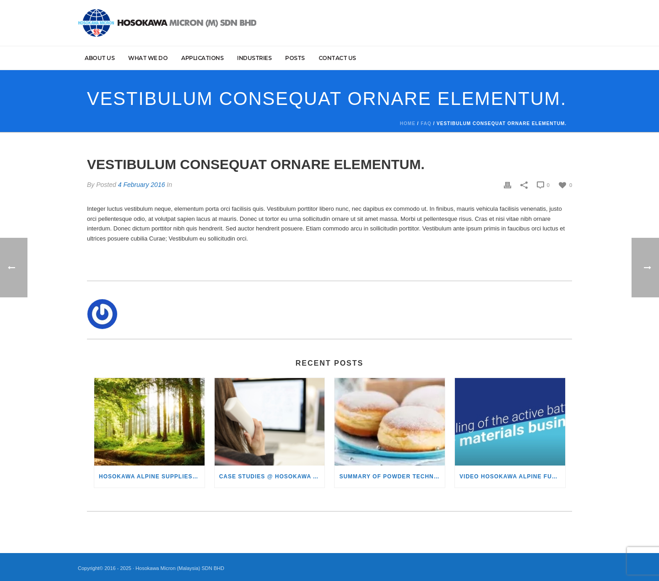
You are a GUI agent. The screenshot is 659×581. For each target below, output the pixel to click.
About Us (99, 58)
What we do (147, 58)
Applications (202, 58)
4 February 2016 (141, 184)
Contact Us (337, 58)
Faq (426, 123)
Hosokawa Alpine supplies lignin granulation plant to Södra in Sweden (152, 476)
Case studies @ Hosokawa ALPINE (272, 476)
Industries (254, 58)
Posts (295, 58)
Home (408, 123)
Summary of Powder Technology (392, 476)
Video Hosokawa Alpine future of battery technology (512, 476)
